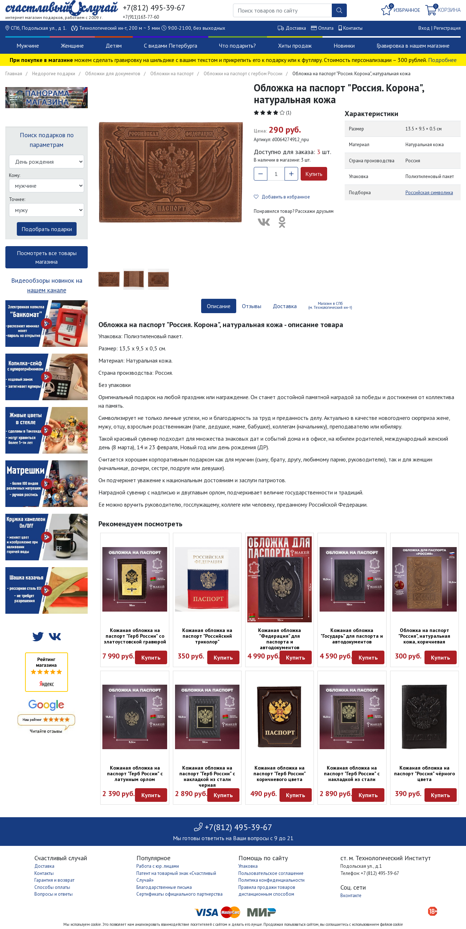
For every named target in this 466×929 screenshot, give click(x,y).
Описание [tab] (218, 306)
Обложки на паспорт (172, 74)
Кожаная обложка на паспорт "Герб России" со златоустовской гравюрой (135, 636)
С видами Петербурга (170, 45)
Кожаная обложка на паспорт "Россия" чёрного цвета (424, 773)
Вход (424, 28)
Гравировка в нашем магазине (413, 45)
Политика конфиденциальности (271, 880)
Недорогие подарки (53, 74)
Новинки (344, 45)
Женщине (72, 45)
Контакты (353, 28)
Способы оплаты (52, 887)
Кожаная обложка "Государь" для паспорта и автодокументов (352, 636)
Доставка (296, 28)
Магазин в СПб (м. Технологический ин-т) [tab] (330, 305)
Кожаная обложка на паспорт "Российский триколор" (207, 636)
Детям (114, 45)
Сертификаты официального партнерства (179, 894)
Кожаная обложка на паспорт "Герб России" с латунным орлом (135, 773)
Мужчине (27, 45)
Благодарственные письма (164, 887)
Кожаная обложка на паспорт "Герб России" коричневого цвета (279, 773)
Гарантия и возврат (54, 880)
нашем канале (46, 290)
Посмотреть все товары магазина (47, 257)
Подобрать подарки (46, 229)
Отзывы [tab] (251, 306)
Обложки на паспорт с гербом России (243, 74)
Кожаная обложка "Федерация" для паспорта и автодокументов (279, 639)
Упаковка (248, 866)
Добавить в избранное (282, 197)
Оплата (326, 28)
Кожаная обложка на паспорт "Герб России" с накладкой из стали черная (207, 776)
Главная (13, 74)
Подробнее (442, 59)
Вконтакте (350, 895)
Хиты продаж (295, 45)
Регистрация (447, 28)
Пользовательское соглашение (271, 873)
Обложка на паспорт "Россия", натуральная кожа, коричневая (424, 636)
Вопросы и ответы (53, 894)
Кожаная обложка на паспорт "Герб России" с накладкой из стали (352, 773)
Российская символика (429, 193)
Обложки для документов (112, 74)
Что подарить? (237, 45)
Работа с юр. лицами (157, 866)
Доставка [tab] (285, 306)
